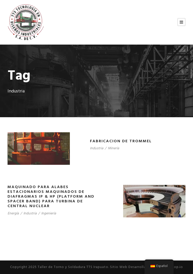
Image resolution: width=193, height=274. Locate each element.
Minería (113, 148)
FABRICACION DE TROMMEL (121, 141)
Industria (96, 148)
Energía (13, 213)
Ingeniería (48, 213)
